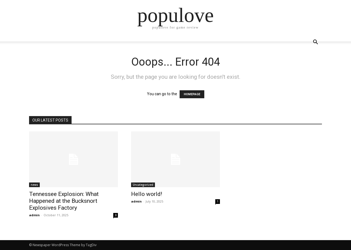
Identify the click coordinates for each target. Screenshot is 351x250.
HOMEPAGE (192, 94)
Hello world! (146, 194)
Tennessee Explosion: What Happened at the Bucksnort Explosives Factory (64, 201)
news (34, 185)
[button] (315, 42)
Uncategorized (143, 185)
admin (34, 215)
